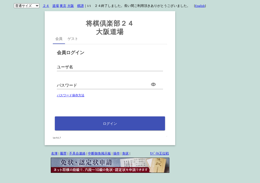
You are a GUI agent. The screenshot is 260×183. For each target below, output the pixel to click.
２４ (46, 6)
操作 (116, 153)
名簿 (54, 153)
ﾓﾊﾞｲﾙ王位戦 (159, 153)
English (200, 6)
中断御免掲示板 (99, 153)
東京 (63, 6)
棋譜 (80, 6)
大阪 (70, 6)
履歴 (63, 153)
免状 (125, 153)
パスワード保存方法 (70, 95)
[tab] (59, 39)
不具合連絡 (77, 153)
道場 (55, 6)
